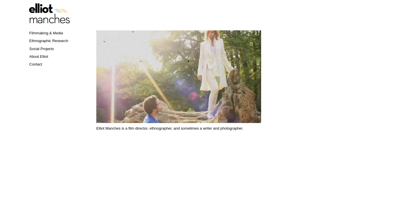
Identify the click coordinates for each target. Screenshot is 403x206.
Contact (35, 64)
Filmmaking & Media (46, 33)
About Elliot (38, 56)
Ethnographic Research (48, 41)
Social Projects (41, 49)
